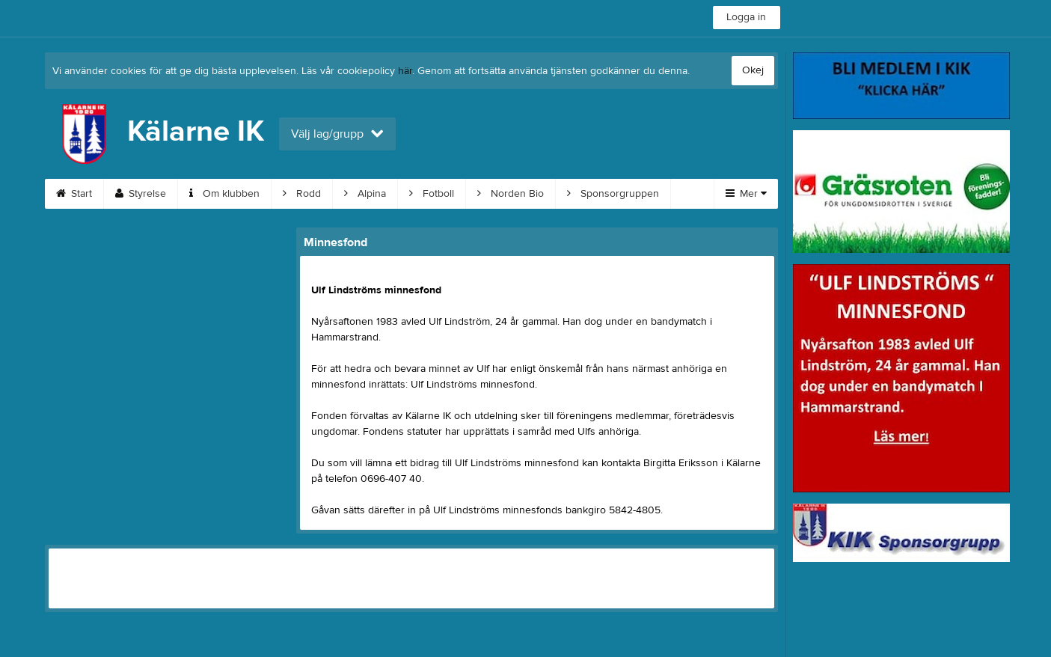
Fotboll (431, 194)
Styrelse (140, 194)
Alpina (365, 194)
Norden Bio (510, 194)
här (405, 71)
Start (74, 194)
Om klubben (224, 194)
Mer (746, 194)
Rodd (302, 194)
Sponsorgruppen (613, 194)
